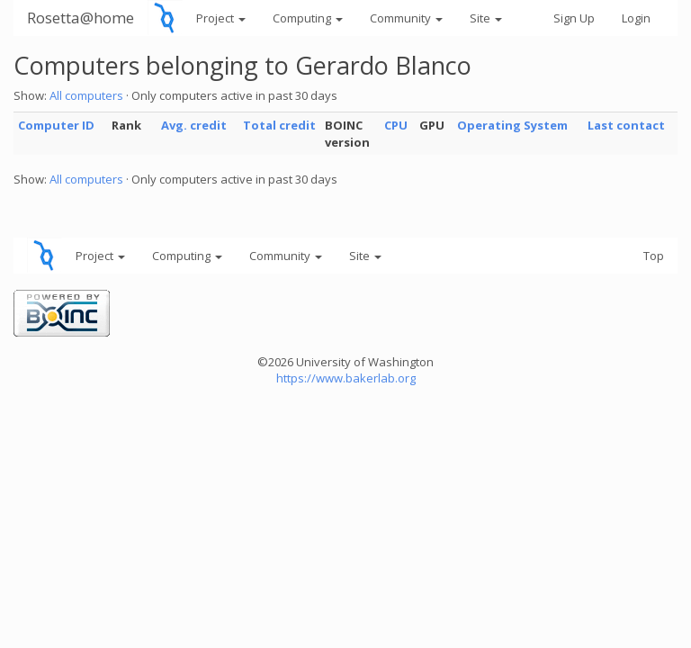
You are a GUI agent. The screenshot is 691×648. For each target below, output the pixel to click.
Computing (308, 18)
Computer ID (56, 125)
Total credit (279, 125)
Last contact (626, 125)
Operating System (512, 125)
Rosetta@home (80, 17)
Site (486, 18)
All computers (86, 95)
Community (406, 18)
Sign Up (574, 18)
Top (653, 256)
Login (636, 18)
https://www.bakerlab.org (346, 378)
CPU (396, 125)
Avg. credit (194, 125)
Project (221, 18)
